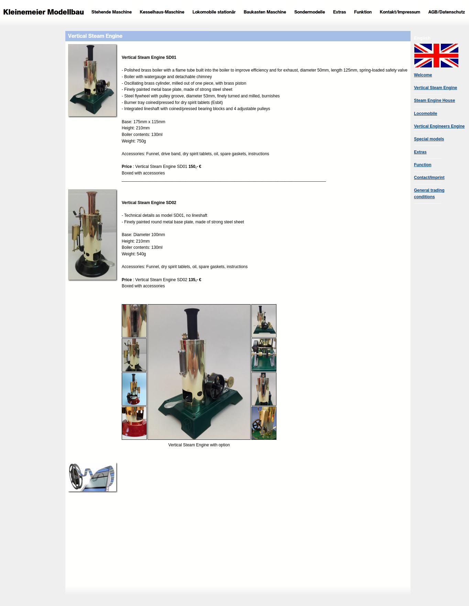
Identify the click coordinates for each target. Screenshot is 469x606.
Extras (420, 152)
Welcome (423, 75)
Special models (429, 139)
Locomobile (425, 113)
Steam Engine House (434, 100)
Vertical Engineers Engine (439, 126)
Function (423, 164)
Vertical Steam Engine (435, 87)
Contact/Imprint (429, 177)
